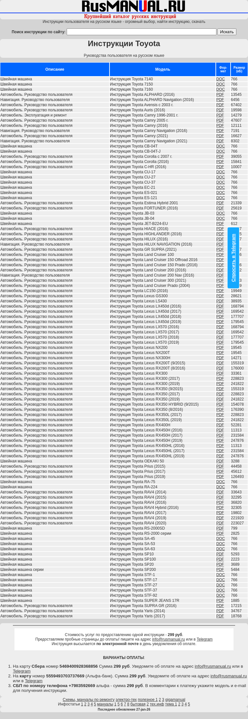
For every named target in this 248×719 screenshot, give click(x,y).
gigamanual (175, 699)
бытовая (138, 704)
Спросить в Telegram (233, 258)
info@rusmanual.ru (168, 639)
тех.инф (157, 704)
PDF (220, 94)
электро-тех (126, 699)
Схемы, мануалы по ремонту (89, 699)
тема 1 (171, 704)
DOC (220, 79)
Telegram (205, 639)
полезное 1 (148, 699)
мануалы (105, 704)
